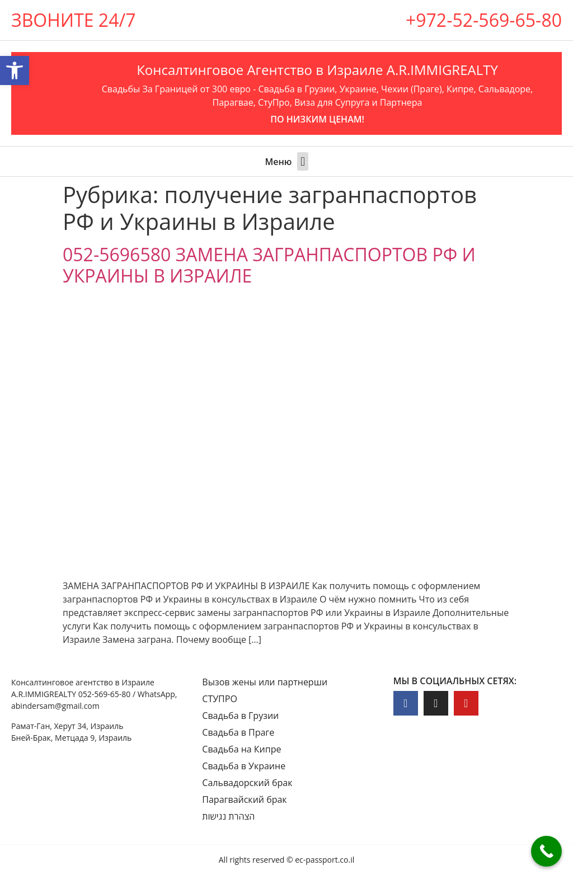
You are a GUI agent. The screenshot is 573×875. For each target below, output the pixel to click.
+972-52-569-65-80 (484, 20)
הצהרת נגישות (228, 816)
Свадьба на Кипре (241, 749)
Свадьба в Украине (243, 765)
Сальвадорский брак (247, 782)
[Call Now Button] (546, 851)
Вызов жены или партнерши (264, 682)
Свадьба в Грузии (240, 715)
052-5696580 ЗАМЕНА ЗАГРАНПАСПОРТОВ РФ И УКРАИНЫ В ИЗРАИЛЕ (269, 265)
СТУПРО (219, 698)
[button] (302, 161)
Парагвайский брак (244, 799)
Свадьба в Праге (238, 732)
